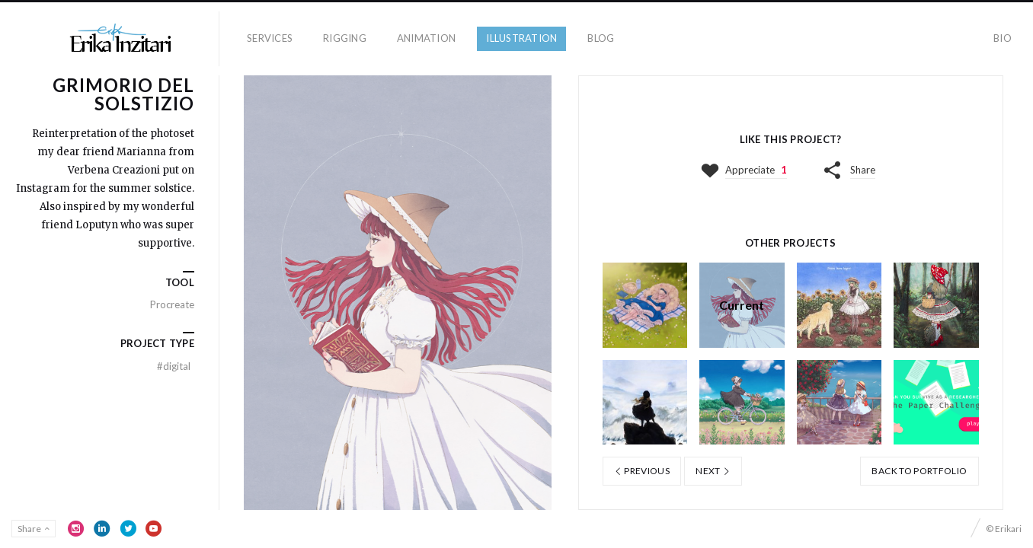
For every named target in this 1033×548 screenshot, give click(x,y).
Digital (173, 366)
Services (270, 38)
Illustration (521, 38)
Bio (1002, 38)
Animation (426, 38)
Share (862, 170)
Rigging (344, 38)
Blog (600, 38)
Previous (642, 470)
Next (713, 470)
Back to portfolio (919, 470)
